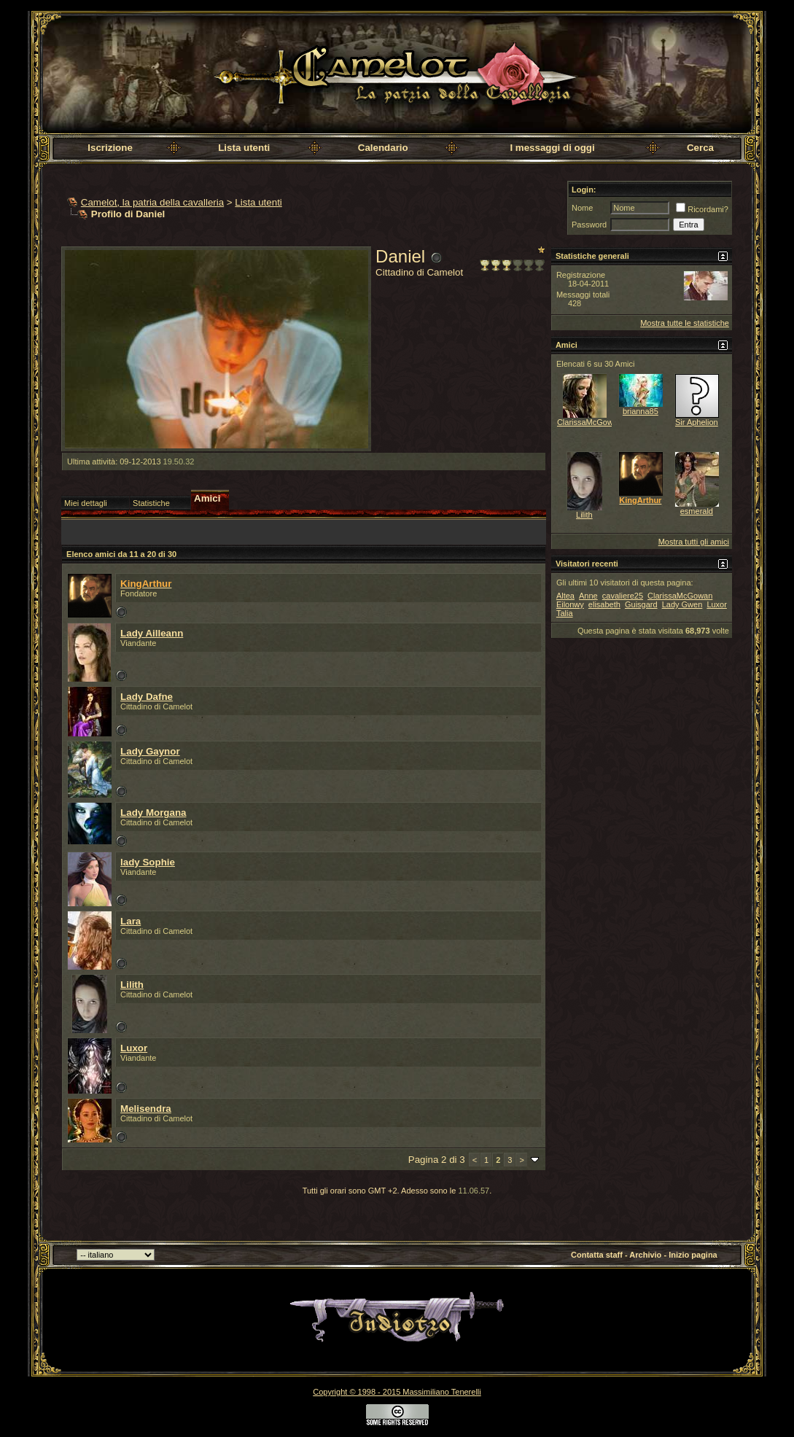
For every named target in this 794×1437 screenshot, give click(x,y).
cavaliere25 (622, 595)
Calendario (383, 147)
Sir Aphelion (696, 422)
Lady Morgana (153, 812)
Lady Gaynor (149, 751)
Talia (564, 613)
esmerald (696, 511)
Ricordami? (702, 209)
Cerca (700, 147)
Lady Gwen (682, 604)
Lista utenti (244, 147)
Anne (588, 595)
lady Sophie (147, 862)
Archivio (645, 1254)
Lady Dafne (146, 696)
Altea (565, 595)
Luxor (133, 1048)
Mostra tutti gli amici (693, 541)
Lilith (132, 984)
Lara (130, 921)
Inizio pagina (693, 1254)
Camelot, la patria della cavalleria (152, 202)
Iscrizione (109, 147)
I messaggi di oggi (552, 147)
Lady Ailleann (151, 633)
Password (589, 224)
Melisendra (145, 1108)
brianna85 (640, 411)
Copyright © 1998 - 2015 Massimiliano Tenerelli (396, 1391)
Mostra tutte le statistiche (684, 323)
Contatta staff (597, 1254)
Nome (582, 207)
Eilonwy (570, 604)
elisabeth (604, 604)
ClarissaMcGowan (589, 422)
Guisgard (641, 604)
